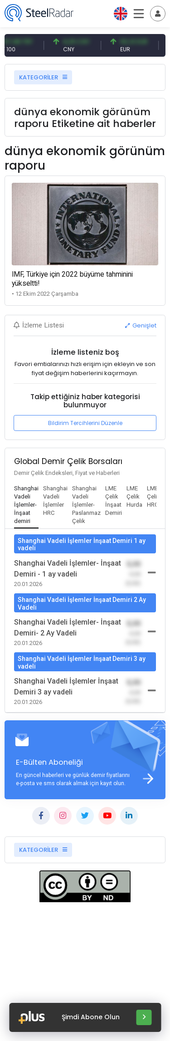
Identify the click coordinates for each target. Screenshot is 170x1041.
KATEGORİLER (43, 77)
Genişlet (140, 325)
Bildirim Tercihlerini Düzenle (85, 423)
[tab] (26, 505)
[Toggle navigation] (157, 13)
